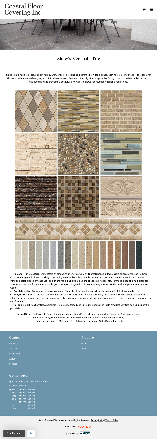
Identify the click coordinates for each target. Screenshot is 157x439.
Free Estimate (14, 433)
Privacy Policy (97, 420)
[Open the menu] (152, 9)
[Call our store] (31, 433)
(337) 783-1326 (19, 385)
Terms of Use (111, 420)
